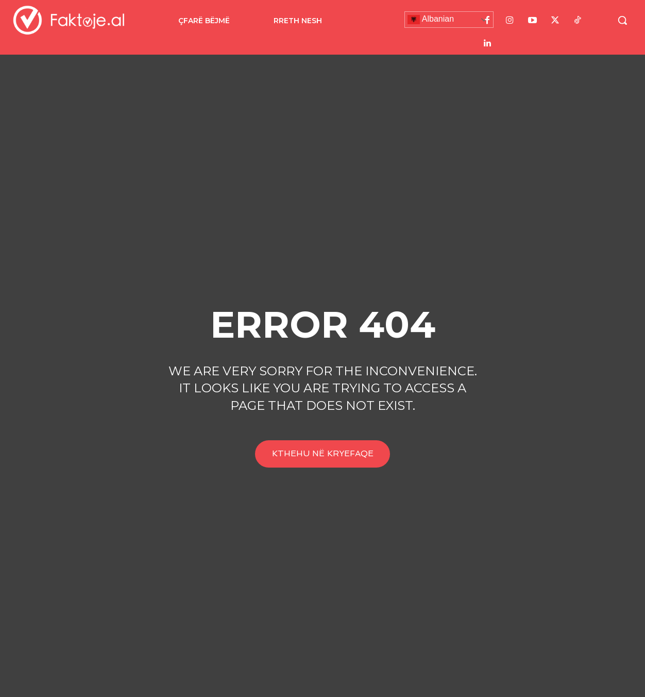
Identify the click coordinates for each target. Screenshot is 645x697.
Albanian (431, 19)
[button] (622, 20)
